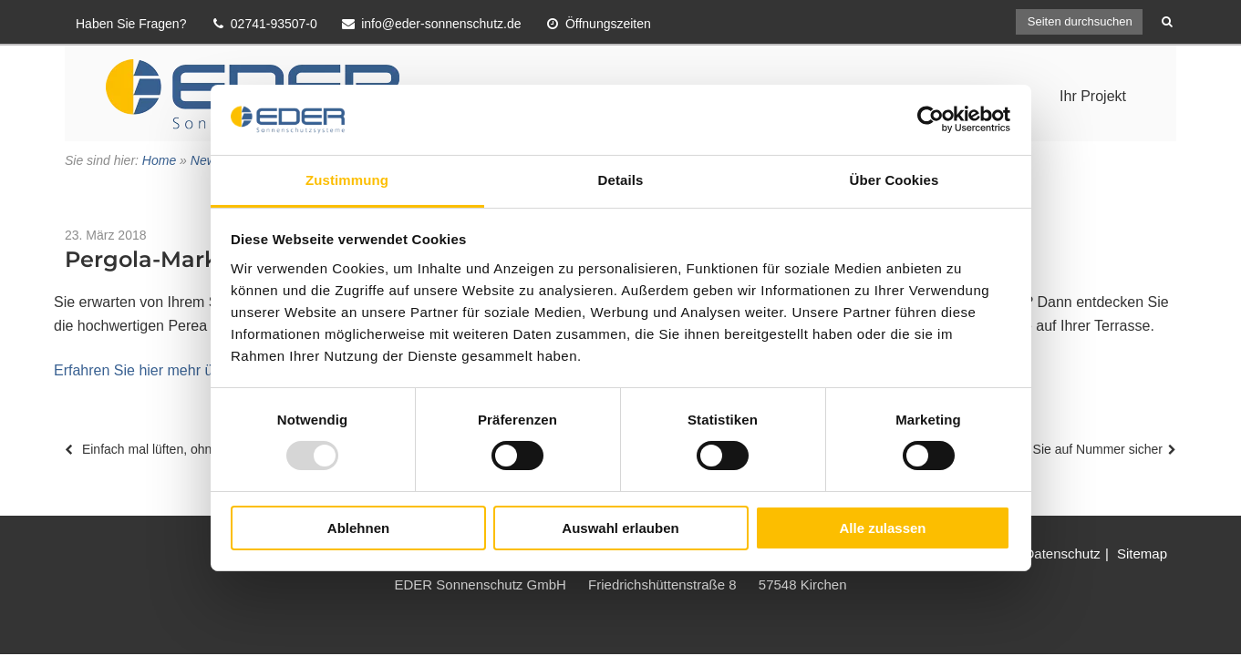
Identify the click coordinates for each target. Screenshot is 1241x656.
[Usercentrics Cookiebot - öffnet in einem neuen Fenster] (930, 119)
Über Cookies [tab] (894, 180)
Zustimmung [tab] (346, 180)
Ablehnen (358, 528)
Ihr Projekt (1093, 96)
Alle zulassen (882, 528)
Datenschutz (1062, 553)
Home (159, 160)
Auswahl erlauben (620, 528)
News (206, 160)
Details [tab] (621, 180)
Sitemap (1142, 553)
